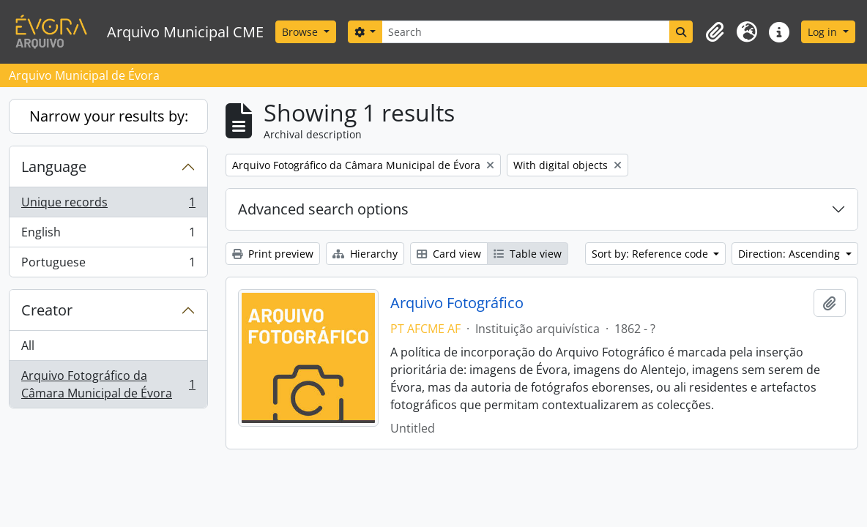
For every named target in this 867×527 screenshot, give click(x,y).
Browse (301, 32)
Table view (528, 254)
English (108, 235)
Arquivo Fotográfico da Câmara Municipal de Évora (108, 384)
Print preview (272, 254)
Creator (46, 310)
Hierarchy (365, 254)
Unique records (108, 205)
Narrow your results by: (108, 116)
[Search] (526, 31)
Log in (824, 32)
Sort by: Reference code (651, 254)
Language (53, 166)
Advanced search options (323, 209)
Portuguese (108, 265)
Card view (449, 254)
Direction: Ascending (790, 254)
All (27, 345)
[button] (715, 32)
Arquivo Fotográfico (457, 303)
